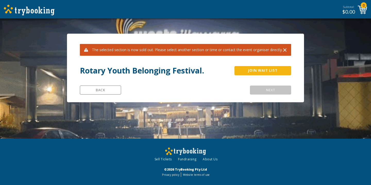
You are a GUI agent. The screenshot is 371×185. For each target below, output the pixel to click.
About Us (210, 159)
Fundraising (187, 159)
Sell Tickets (163, 159)
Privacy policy (170, 175)
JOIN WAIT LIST (262, 70)
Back (100, 90)
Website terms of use (196, 175)
